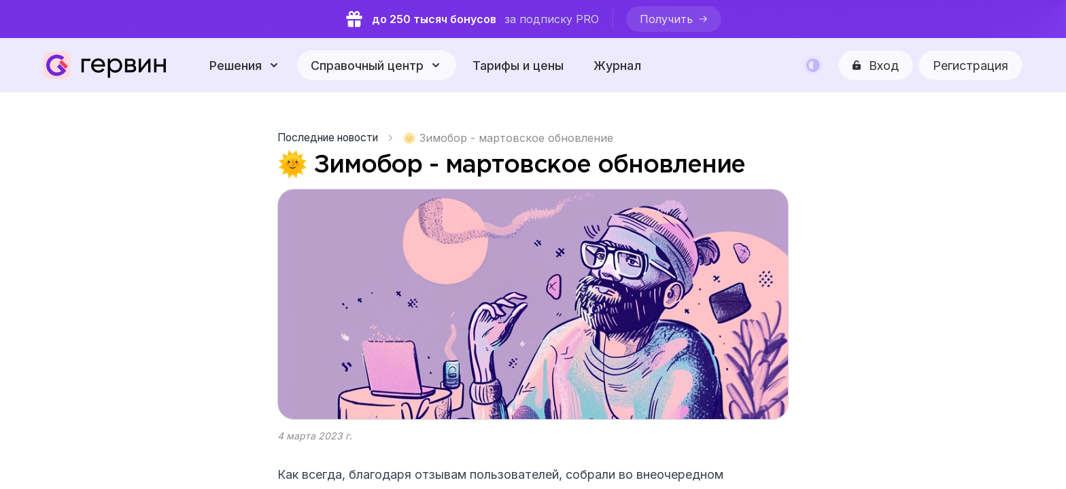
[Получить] (674, 19)
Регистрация (970, 65)
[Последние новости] (332, 137)
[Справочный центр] (376, 65)
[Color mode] (813, 65)
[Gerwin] (105, 65)
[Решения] (245, 65)
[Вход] (875, 65)
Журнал (617, 65)
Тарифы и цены (518, 65)
